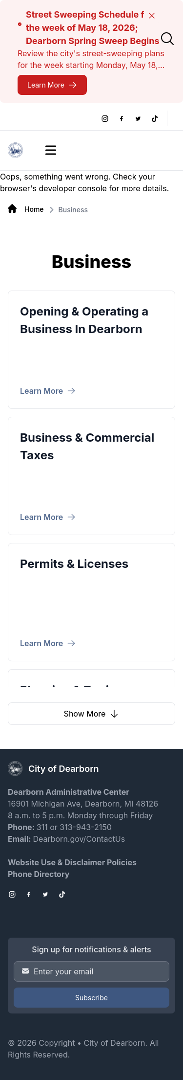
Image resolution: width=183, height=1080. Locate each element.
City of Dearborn (114, 1043)
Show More (92, 714)
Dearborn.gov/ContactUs (79, 839)
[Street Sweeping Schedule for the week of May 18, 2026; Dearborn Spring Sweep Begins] (52, 85)
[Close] (152, 15)
